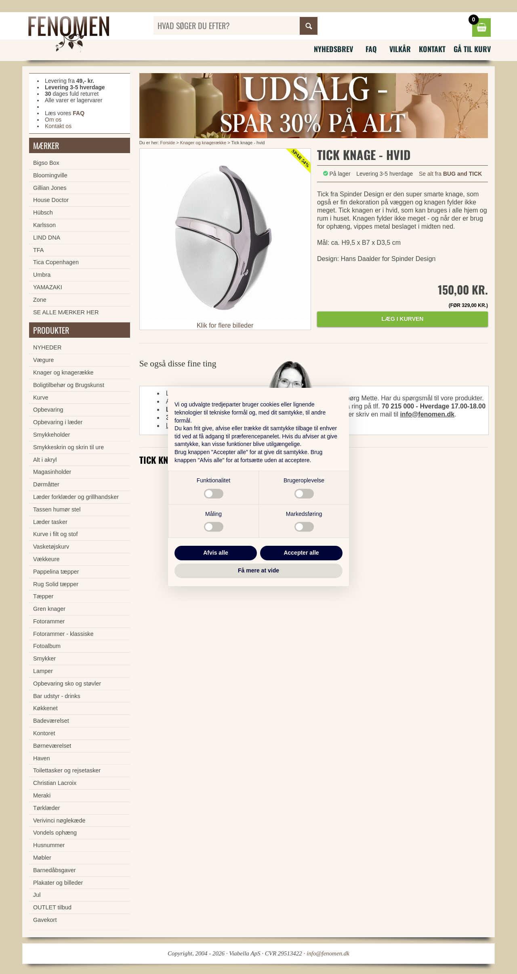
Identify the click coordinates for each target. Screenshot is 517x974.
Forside (167, 142)
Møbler (42, 857)
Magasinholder (52, 472)
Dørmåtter (46, 484)
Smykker (44, 658)
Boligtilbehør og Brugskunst (68, 385)
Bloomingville (50, 175)
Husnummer (49, 845)
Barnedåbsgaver (54, 870)
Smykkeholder (51, 434)
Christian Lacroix (54, 783)
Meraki (41, 795)
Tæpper (43, 596)
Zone (39, 300)
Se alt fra (450, 173)
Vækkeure (46, 559)
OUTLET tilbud (52, 907)
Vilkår (400, 49)
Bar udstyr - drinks (56, 696)
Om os (53, 119)
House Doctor (51, 200)
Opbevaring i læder (57, 422)
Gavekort (45, 920)
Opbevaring (48, 409)
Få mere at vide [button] (258, 570)
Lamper (43, 671)
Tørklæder (46, 808)
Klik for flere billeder (225, 325)
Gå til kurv (472, 49)
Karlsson (44, 225)
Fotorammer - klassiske (63, 634)
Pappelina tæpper (56, 571)
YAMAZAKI (47, 287)
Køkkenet (45, 708)
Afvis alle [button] (215, 552)
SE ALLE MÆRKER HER (66, 312)
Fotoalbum (47, 646)
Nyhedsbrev (333, 49)
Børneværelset (52, 746)
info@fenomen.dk (427, 414)
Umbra (41, 274)
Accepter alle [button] (301, 552)
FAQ (371, 49)
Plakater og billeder (58, 882)
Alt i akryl (45, 459)
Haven (41, 758)
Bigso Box (46, 163)
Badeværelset (51, 720)
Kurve (40, 397)
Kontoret (44, 733)
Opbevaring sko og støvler (67, 683)
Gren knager (49, 609)
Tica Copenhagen (56, 262)
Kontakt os (58, 126)
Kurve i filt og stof (55, 534)
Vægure (43, 360)
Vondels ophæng (55, 832)
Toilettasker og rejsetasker (67, 770)
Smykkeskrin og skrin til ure (68, 447)
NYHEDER (47, 347)
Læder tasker (50, 522)
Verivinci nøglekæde (59, 820)
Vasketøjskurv (51, 546)
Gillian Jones (49, 188)
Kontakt (432, 49)
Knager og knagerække (203, 142)
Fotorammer (49, 621)
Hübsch (43, 212)
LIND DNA (46, 237)
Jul (36, 895)
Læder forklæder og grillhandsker (76, 497)
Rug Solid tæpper (55, 584)
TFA (38, 250)
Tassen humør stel (57, 509)
